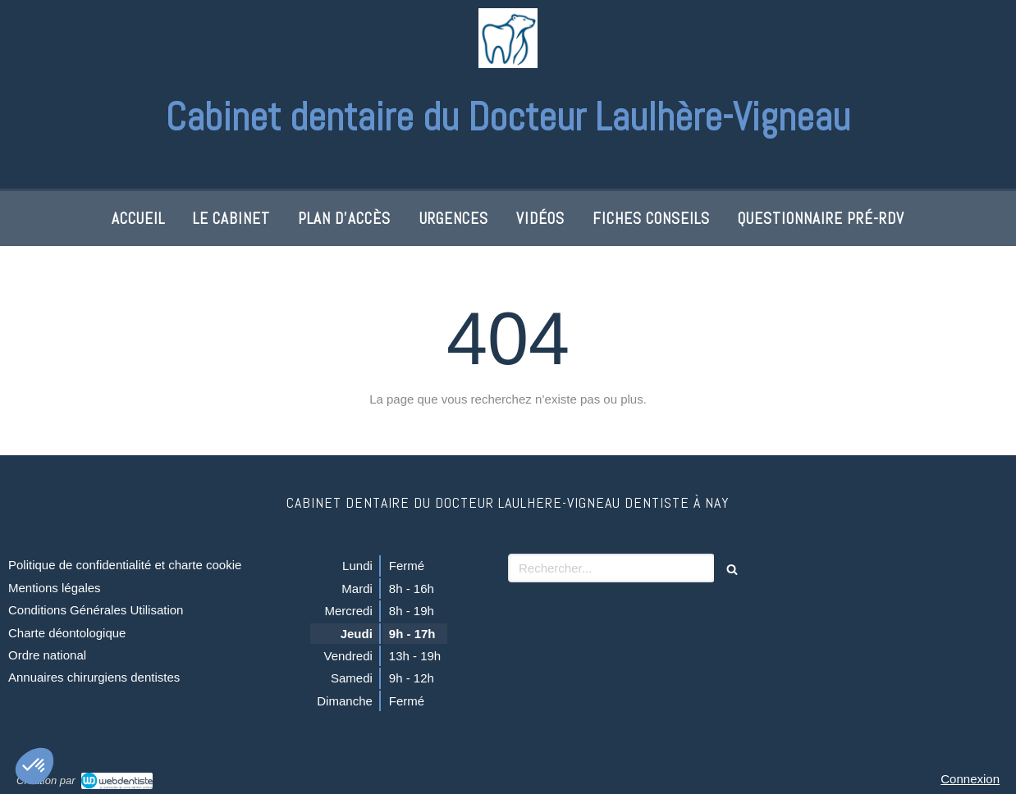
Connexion (970, 779)
